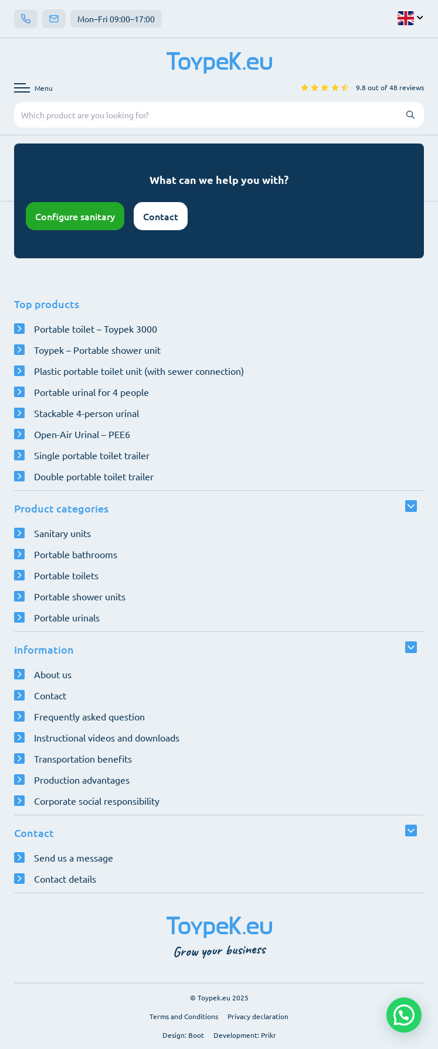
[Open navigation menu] (33, 88)
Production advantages (82, 779)
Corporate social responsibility (96, 801)
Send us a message (73, 857)
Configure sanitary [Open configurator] (75, 216)
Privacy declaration (258, 1016)
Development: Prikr (244, 1035)
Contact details (65, 878)
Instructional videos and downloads (106, 737)
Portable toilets (66, 575)
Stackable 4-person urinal (86, 413)
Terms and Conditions (184, 1016)
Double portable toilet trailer (94, 476)
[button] (404, 1015)
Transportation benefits (83, 758)
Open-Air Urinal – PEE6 (82, 434)
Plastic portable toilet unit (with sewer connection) (139, 371)
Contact (160, 216)
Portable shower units (79, 596)
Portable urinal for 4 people (91, 392)
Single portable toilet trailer (92, 455)
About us (53, 674)
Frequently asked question (89, 716)
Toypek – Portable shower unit (97, 350)
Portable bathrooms (75, 554)
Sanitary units (62, 533)
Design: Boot (183, 1035)
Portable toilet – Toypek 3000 (95, 328)
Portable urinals (67, 617)
